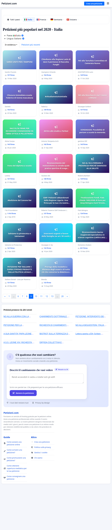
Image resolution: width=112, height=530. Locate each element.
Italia (29, 55)
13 (52, 331)
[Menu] (107, 3)
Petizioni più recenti (30, 80)
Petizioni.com (9, 3)
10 (36, 331)
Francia (42, 55)
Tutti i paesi (14, 55)
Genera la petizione (23, 428)
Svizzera (72, 55)
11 (41, 331)
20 (62, 331)
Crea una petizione (94, 3)
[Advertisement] (56, 30)
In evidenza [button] (10, 80)
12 (47, 331)
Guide (7, 472)
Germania (57, 55)
